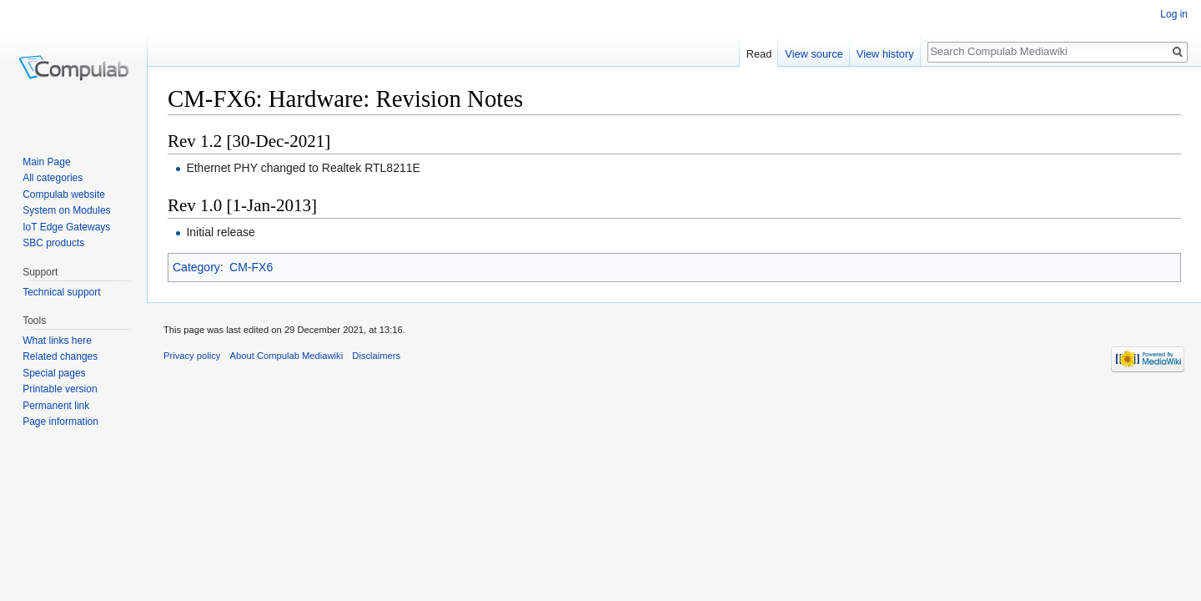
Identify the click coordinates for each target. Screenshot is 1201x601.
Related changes (60, 356)
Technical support (61, 292)
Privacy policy (191, 356)
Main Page (46, 162)
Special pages (54, 373)
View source (813, 54)
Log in (1174, 14)
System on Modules (66, 210)
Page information (60, 421)
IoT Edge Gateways (66, 227)
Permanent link (56, 406)
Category (196, 267)
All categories (53, 178)
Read (759, 54)
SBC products (53, 243)
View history (885, 54)
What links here (57, 340)
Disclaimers (376, 356)
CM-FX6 (251, 267)
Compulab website (64, 194)
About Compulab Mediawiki (287, 356)
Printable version (60, 389)
